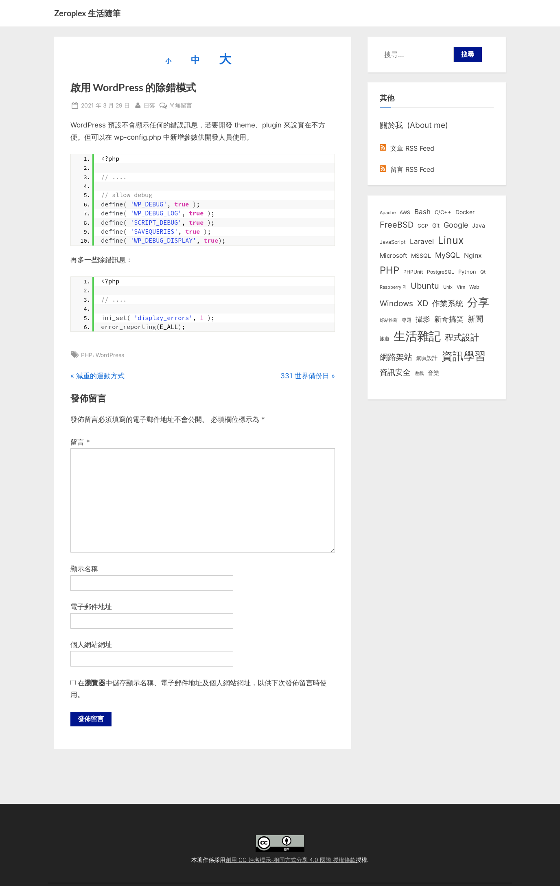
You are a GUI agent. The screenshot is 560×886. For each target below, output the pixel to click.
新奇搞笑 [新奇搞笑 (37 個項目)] (449, 318)
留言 (80, 442)
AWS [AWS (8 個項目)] (405, 212)
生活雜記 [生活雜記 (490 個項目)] (417, 336)
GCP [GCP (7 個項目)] (423, 226)
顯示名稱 (84, 569)
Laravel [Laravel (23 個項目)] (422, 241)
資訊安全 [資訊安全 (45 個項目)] (395, 372)
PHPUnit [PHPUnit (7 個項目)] (413, 272)
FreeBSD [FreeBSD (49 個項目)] (396, 225)
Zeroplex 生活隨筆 (87, 13)
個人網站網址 (91, 644)
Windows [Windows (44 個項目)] (396, 303)
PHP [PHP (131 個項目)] (389, 270)
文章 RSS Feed (407, 148)
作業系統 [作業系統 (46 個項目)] (447, 303)
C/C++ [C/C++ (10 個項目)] (443, 212)
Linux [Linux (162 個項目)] (451, 240)
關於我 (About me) (414, 125)
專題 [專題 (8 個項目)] (406, 320)
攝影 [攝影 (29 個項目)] (423, 319)
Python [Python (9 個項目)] (467, 272)
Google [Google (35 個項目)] (456, 224)
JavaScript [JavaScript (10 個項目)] (393, 242)
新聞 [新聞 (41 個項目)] (475, 319)
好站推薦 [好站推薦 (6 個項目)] (389, 320)
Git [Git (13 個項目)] (436, 225)
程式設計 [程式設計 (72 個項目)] (462, 337)
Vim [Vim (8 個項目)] (461, 287)
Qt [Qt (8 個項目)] (483, 272)
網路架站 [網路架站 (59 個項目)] (396, 357)
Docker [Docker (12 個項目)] (465, 212)
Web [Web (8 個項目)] (474, 287)
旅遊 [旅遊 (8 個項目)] (384, 339)
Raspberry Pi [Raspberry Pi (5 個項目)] (393, 287)
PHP (86, 354)
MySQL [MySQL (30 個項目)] (447, 255)
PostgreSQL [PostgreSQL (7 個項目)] (440, 272)
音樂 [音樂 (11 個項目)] (433, 373)
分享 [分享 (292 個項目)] (478, 302)
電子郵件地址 (91, 607)
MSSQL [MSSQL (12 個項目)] (421, 255)
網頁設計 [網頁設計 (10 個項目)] (427, 358)
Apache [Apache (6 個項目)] (388, 212)
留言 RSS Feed (407, 169)
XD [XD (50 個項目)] (422, 303)
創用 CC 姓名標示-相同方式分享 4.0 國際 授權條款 (290, 859)
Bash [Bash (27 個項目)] (422, 211)
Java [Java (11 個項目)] (478, 225)
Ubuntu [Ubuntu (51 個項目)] (425, 286)
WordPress (110, 354)
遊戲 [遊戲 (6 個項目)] (419, 373)
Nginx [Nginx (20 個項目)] (473, 255)
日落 (149, 104)
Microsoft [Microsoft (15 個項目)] (393, 255)
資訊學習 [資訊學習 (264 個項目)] (464, 355)
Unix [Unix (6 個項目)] (448, 287)
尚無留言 (180, 105)
